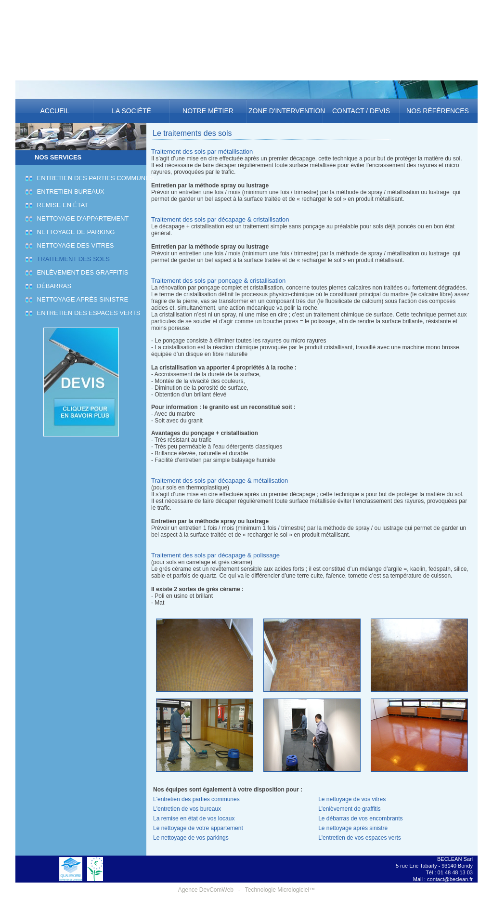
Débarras (52, 286)
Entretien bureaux (69, 191)
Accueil (55, 111)
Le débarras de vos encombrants (360, 818)
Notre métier (208, 111)
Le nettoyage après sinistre (353, 828)
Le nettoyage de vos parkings (191, 837)
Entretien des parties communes (94, 178)
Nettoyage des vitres (74, 245)
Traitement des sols (72, 259)
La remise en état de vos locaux (193, 818)
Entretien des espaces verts (87, 313)
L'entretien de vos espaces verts (359, 837)
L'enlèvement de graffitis (349, 808)
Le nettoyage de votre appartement (198, 828)
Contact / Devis (361, 111)
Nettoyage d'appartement (81, 218)
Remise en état (61, 205)
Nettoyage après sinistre (81, 299)
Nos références (437, 111)
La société (131, 111)
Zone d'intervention (284, 111)
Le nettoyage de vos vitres (352, 799)
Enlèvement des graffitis (81, 272)
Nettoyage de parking (74, 232)
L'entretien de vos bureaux (187, 808)
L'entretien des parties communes (196, 799)
